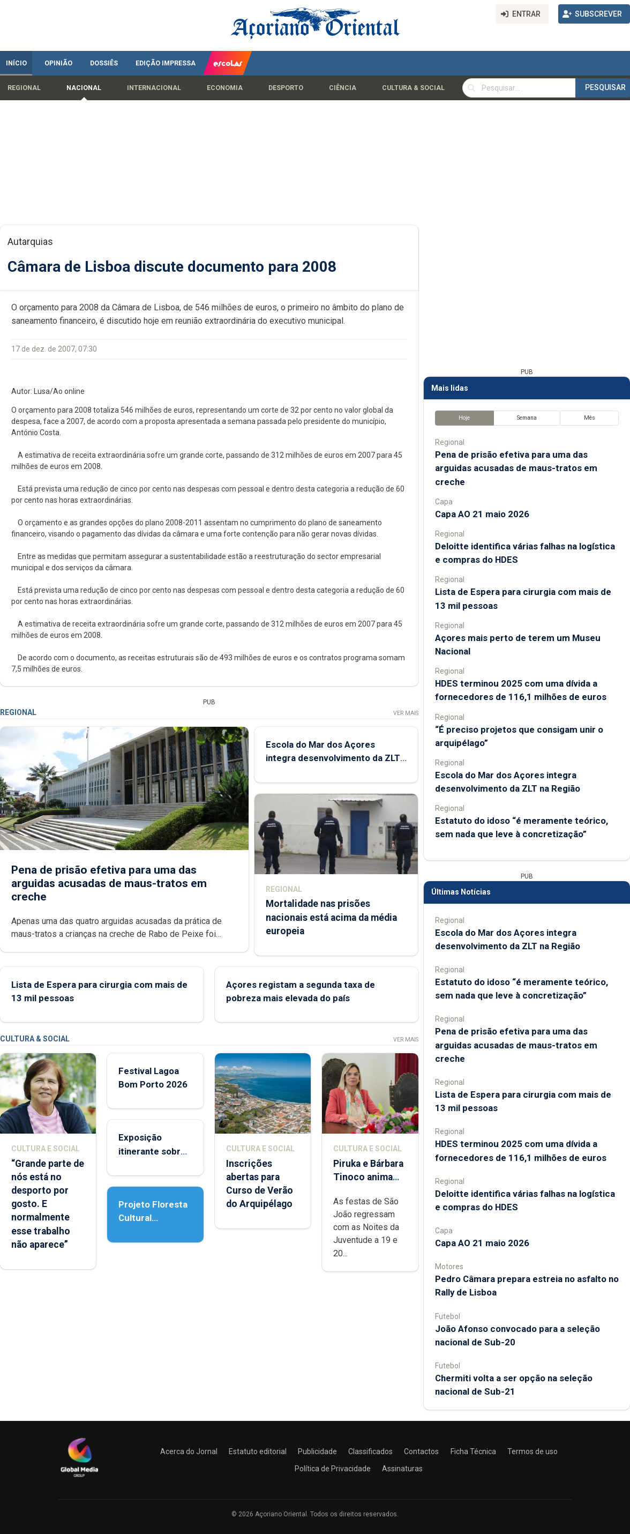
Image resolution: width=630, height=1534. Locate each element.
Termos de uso (532, 1451)
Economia (225, 88)
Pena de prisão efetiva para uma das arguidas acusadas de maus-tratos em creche (109, 883)
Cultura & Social (413, 88)
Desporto (285, 88)
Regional (24, 88)
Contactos (421, 1451)
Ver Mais (405, 713)
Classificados (370, 1451)
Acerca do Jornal (189, 1451)
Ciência (342, 88)
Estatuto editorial (258, 1451)
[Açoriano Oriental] (79, 1478)
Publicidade (317, 1451)
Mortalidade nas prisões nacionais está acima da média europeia (331, 917)
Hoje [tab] (464, 417)
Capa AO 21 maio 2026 (482, 514)
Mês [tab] (589, 417)
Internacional (154, 88)
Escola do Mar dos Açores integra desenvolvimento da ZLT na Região (333, 758)
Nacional (83, 88)
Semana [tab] (527, 417)
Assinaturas (402, 1468)
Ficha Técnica (473, 1451)
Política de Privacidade (333, 1468)
